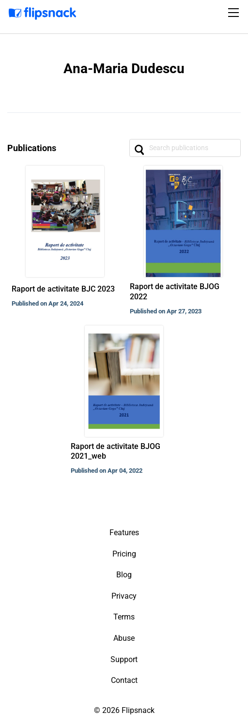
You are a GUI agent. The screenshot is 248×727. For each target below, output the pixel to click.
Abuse (124, 638)
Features (124, 532)
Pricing (124, 553)
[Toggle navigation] (235, 12)
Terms (124, 616)
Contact (124, 680)
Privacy (124, 596)
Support (124, 659)
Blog (124, 574)
